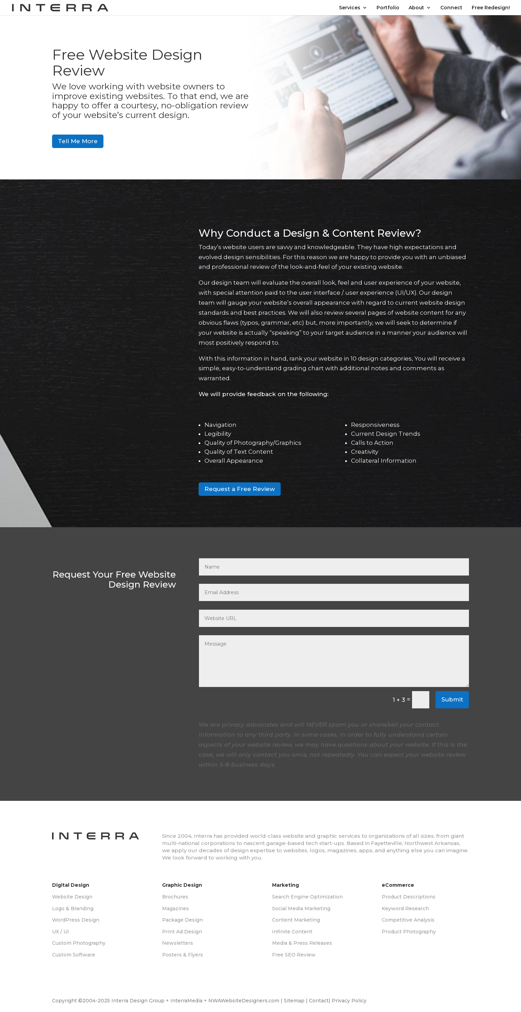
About (416, 8)
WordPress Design (75, 920)
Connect (451, 8)
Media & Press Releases (302, 943)
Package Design (182, 920)
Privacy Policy (349, 1001)
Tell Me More (78, 141)
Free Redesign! (491, 8)
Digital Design (70, 885)
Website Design (72, 897)
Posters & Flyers (182, 955)
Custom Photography (79, 943)
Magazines (175, 908)
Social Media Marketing (301, 908)
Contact (319, 1001)
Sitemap (294, 1001)
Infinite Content (292, 932)
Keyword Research (405, 908)
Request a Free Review (239, 488)
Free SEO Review (293, 955)
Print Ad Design (182, 932)
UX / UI (60, 932)
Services (349, 8)
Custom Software (73, 955)
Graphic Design (182, 885)
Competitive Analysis (408, 920)
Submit (452, 699)
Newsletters (177, 943)
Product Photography (409, 932)
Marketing (285, 885)
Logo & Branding (72, 908)
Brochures (175, 897)
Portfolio (388, 8)
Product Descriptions (408, 897)
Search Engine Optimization (307, 897)
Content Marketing (296, 920)
